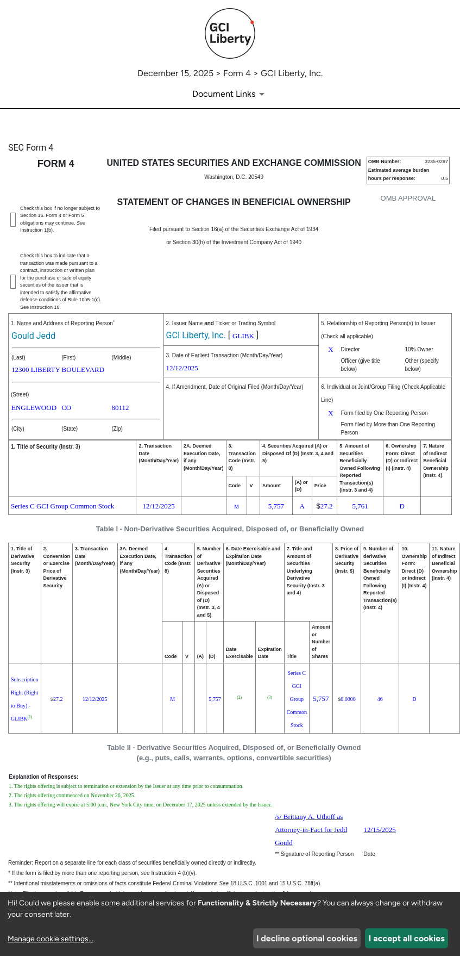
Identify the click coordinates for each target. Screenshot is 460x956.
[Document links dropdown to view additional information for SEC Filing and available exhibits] (230, 94)
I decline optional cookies (306, 938)
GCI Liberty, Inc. (196, 335)
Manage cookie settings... (50, 938)
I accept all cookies (407, 938)
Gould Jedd (33, 336)
